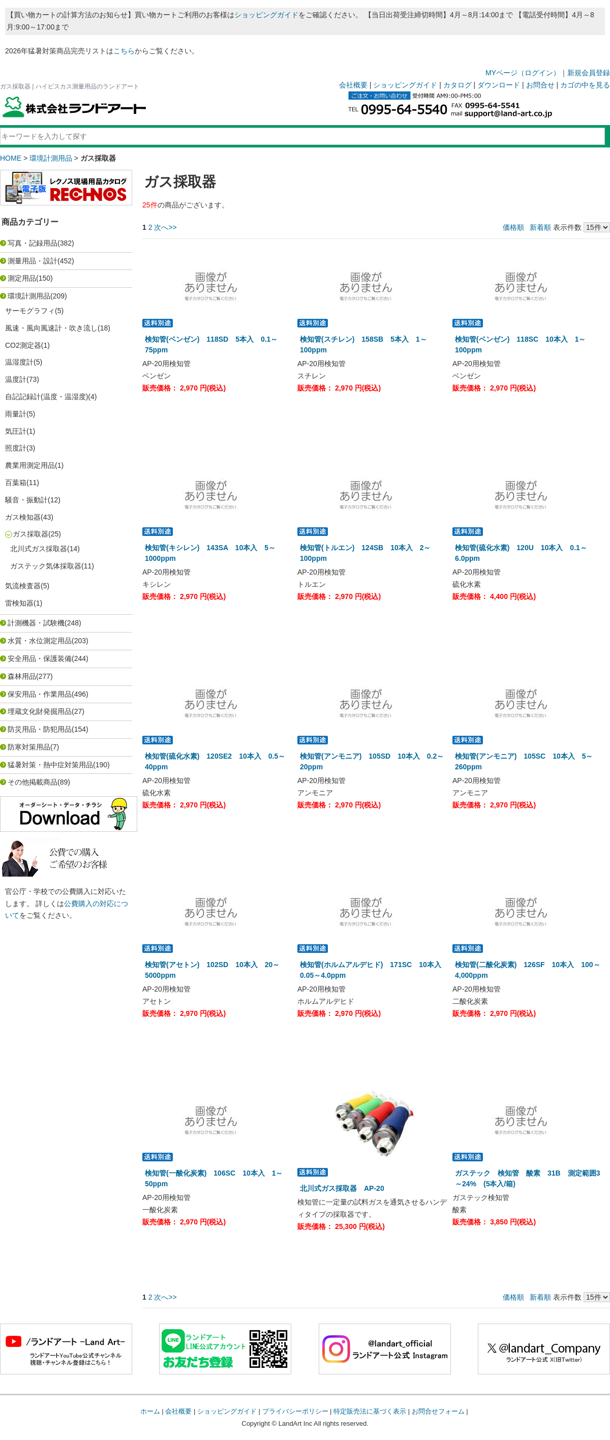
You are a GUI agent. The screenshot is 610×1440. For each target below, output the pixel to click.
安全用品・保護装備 (40, 658)
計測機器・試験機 (36, 623)
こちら (124, 51)
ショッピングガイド (266, 15)
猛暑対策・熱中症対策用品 (50, 765)
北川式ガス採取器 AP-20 (342, 1188)
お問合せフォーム (438, 1411)
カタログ (457, 85)
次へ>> (165, 227)
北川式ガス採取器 (38, 549)
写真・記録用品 (32, 243)
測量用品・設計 (32, 261)
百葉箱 (15, 482)
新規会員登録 (588, 73)
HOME (10, 158)
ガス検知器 (23, 517)
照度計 (15, 448)
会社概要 (353, 85)
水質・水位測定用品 (40, 641)
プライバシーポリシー (295, 1411)
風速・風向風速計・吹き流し (51, 328)
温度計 (15, 379)
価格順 (513, 227)
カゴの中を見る (585, 85)
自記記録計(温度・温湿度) (46, 397)
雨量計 (15, 414)
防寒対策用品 (29, 747)
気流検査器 (23, 586)
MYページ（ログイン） (522, 73)
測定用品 (22, 278)
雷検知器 (19, 603)
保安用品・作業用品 (40, 694)
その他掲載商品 (32, 782)
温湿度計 (19, 362)
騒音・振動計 (26, 500)
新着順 (540, 227)
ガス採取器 (30, 534)
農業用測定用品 (30, 465)
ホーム (150, 1411)
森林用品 (22, 676)
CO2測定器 (23, 345)
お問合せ (540, 85)
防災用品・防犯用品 (40, 729)
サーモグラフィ (30, 311)
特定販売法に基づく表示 (369, 1411)
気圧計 (15, 431)
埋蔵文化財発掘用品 (40, 711)
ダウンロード (498, 85)
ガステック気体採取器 (45, 566)
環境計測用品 (50, 158)
